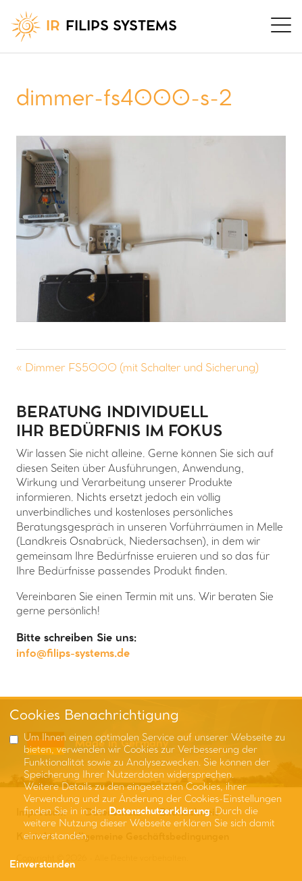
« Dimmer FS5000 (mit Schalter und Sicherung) (137, 368)
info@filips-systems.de (73, 654)
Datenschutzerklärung (159, 811)
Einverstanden (42, 865)
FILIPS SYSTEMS (94, 26)
